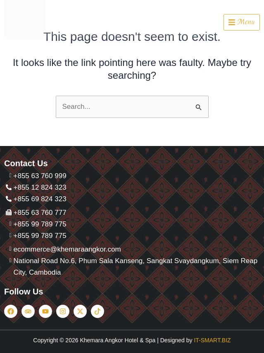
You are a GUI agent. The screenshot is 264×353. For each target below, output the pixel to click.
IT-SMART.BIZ (212, 340)
